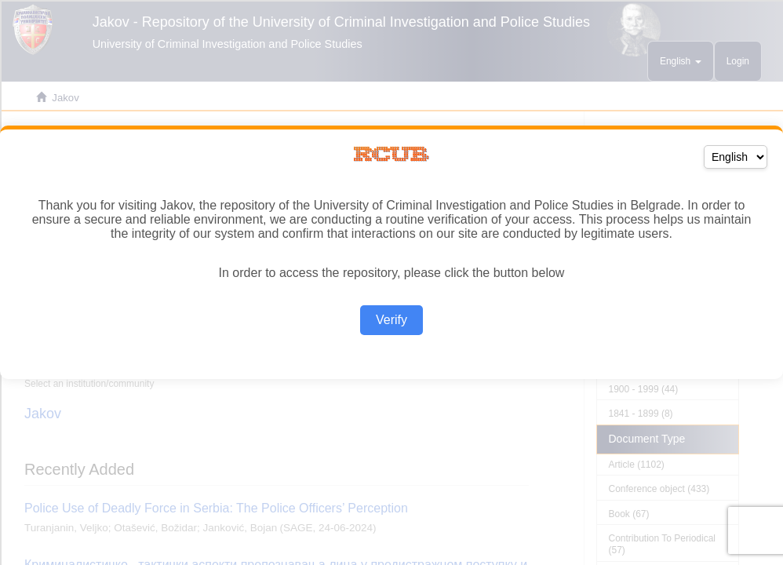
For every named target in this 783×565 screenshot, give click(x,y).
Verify (391, 319)
